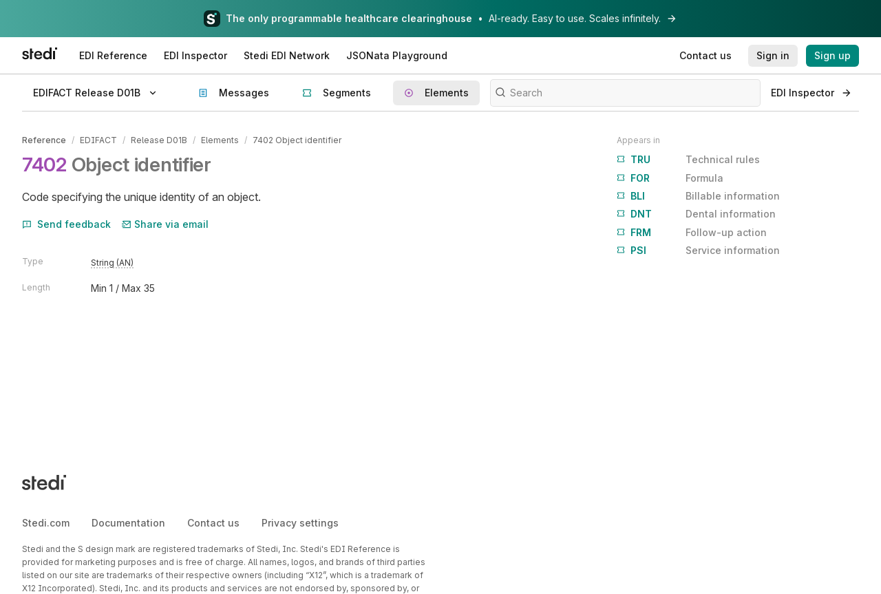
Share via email (165, 224)
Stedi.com (46, 523)
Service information (698, 250)
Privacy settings (300, 523)
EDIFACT (98, 140)
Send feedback (66, 224)
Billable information (698, 196)
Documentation (128, 523)
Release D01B (159, 140)
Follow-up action (692, 232)
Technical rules (688, 159)
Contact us (213, 523)
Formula (670, 178)
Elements (220, 140)
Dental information (696, 214)
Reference (44, 140)
